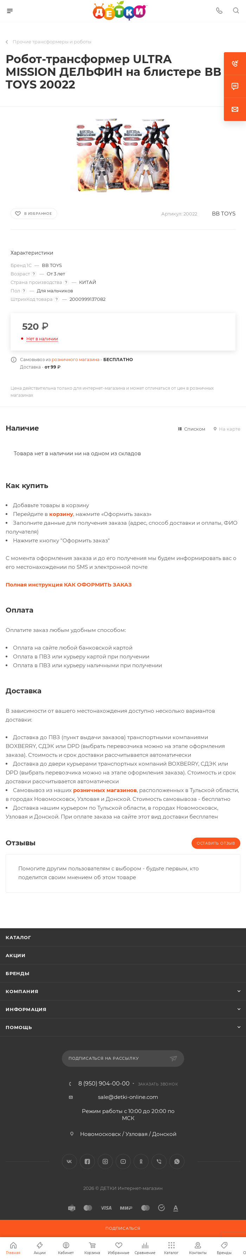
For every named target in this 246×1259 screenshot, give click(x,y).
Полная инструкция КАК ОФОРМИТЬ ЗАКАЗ (69, 584)
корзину (61, 514)
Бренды (18, 973)
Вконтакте (69, 1161)
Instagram (105, 1161)
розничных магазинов (105, 790)
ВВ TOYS (223, 213)
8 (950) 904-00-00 (104, 1084)
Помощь (19, 1027)
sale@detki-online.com (128, 1097)
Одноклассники (141, 1161)
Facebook (87, 1161)
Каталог (18, 937)
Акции (16, 955)
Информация (26, 1009)
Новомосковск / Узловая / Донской (128, 1134)
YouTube (123, 1161)
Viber (159, 1161)
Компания (22, 991)
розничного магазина (75, 359)
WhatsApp (176, 1161)
